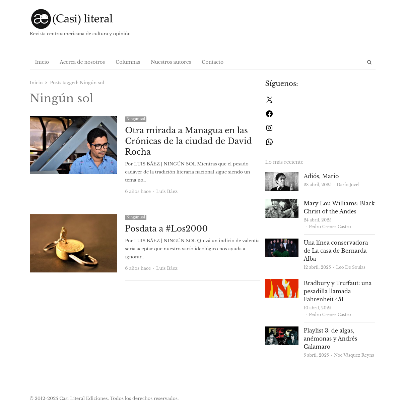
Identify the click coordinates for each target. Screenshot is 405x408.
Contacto (212, 62)
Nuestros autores (171, 62)
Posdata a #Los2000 (166, 229)
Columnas (128, 62)
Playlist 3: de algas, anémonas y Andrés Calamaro (330, 338)
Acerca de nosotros (82, 62)
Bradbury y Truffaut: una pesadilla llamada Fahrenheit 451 (338, 291)
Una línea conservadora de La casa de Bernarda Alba (336, 250)
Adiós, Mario (321, 176)
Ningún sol (135, 119)
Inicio (42, 62)
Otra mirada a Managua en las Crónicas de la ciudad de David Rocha (188, 141)
